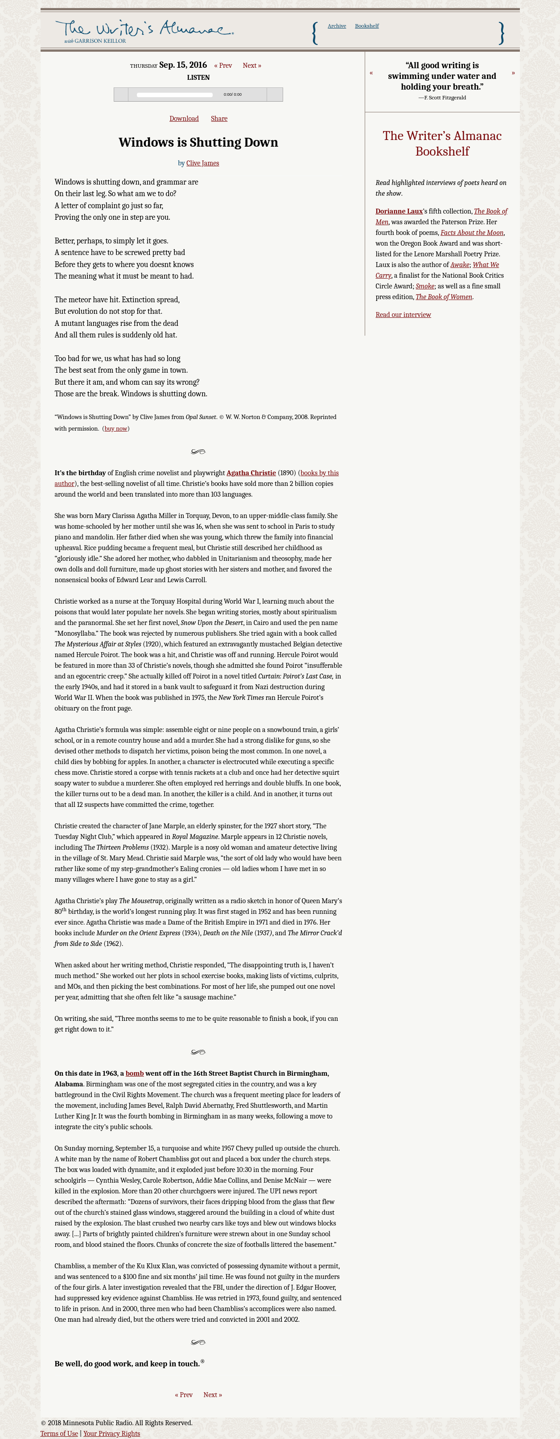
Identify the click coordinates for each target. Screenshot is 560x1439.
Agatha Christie (251, 473)
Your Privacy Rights (111, 1434)
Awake (459, 265)
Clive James (202, 163)
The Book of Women (444, 297)
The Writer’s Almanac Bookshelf (442, 144)
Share (219, 119)
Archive (337, 25)
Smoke (425, 286)
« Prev (223, 65)
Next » (252, 65)
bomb (135, 1073)
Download (184, 119)
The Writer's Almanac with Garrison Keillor (146, 32)
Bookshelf (367, 25)
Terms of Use (59, 1434)
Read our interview (404, 315)
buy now (115, 428)
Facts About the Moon (472, 233)
